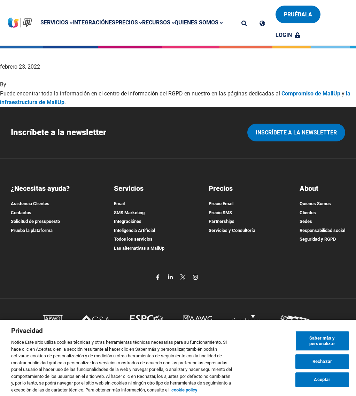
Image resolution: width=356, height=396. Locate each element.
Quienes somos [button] (199, 22)
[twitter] (183, 277)
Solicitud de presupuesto (35, 221)
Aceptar (322, 384)
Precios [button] (128, 22)
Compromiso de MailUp (310, 93)
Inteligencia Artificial (134, 230)
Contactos (21, 212)
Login (288, 35)
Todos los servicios (133, 239)
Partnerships (221, 221)
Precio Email (221, 203)
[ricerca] (244, 23)
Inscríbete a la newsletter (296, 132)
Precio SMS (220, 212)
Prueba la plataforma (32, 230)
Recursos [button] (158, 22)
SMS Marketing (129, 212)
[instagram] (195, 277)
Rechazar (322, 367)
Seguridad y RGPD (318, 239)
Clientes (308, 212)
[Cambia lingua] (262, 23)
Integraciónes (93, 22)
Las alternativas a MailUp (139, 248)
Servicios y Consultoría (232, 230)
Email (119, 203)
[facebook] (158, 277)
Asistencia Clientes (30, 203)
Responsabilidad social (322, 230)
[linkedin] (171, 277)
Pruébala (298, 14)
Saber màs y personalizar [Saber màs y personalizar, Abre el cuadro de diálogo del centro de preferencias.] (322, 346)
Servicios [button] (56, 22)
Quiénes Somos (315, 203)
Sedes (306, 221)
